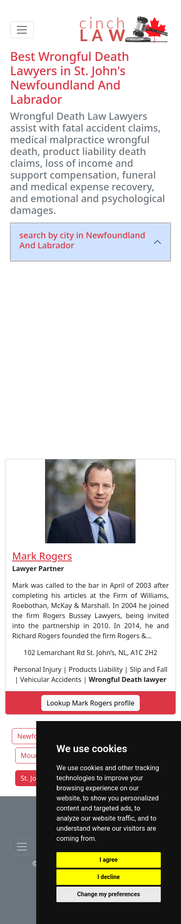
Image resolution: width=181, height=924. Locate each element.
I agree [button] (108, 859)
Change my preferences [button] (108, 894)
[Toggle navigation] (22, 29)
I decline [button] (108, 877)
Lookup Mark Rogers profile (91, 703)
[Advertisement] (90, 358)
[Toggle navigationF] (22, 846)
